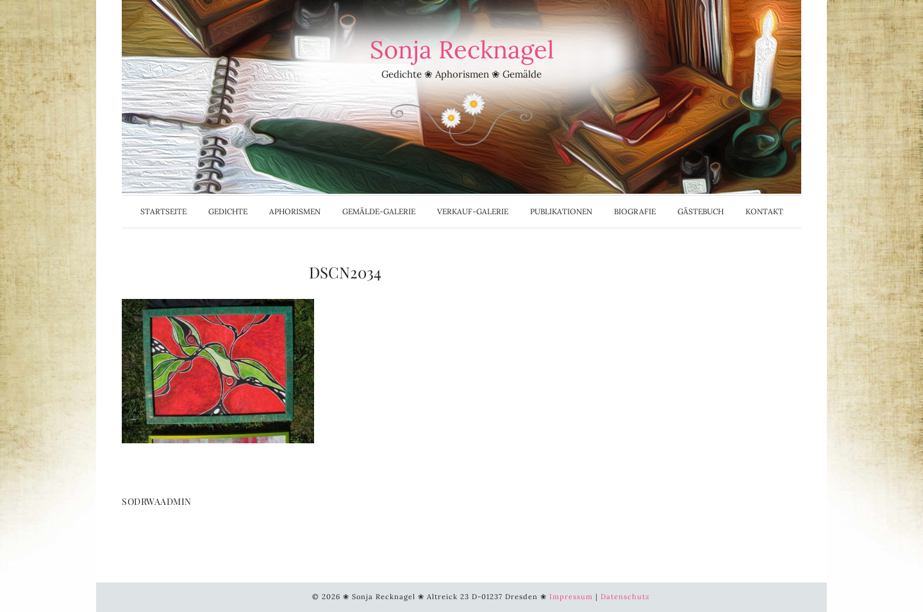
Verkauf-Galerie (472, 211)
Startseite (163, 211)
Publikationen (561, 211)
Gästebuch (701, 211)
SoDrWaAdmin (157, 501)
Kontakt (764, 211)
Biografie (635, 211)
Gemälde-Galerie (378, 211)
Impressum (571, 596)
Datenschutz (625, 596)
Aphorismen (294, 211)
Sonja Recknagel (462, 49)
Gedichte (227, 211)
